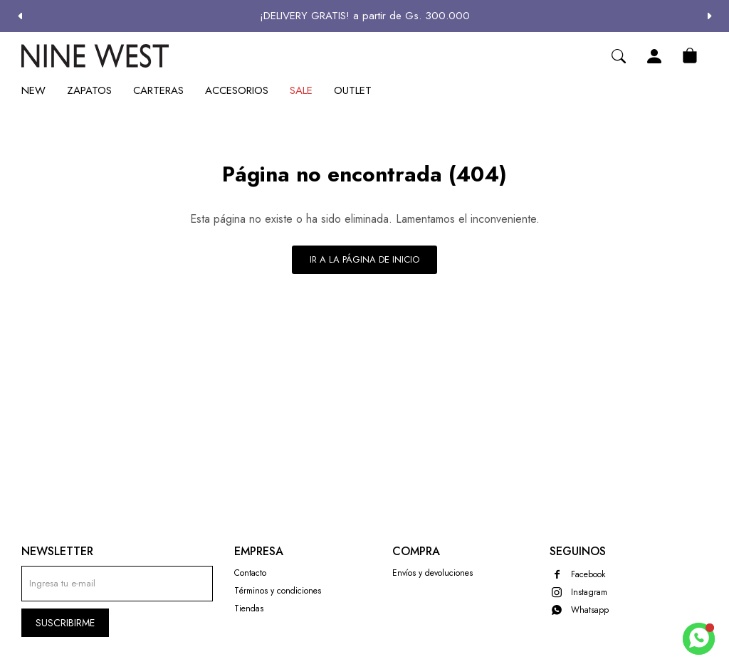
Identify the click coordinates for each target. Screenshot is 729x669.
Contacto (250, 573)
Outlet (353, 90)
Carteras (158, 90)
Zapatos (89, 90)
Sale (301, 90)
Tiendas (248, 608)
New (33, 90)
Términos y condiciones (277, 590)
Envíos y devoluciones (432, 573)
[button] (709, 16)
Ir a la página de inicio (364, 259)
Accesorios (236, 90)
